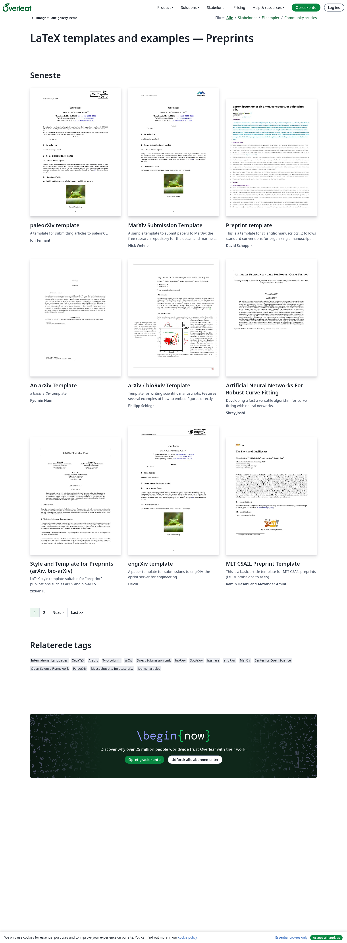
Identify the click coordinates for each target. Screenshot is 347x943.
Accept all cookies (326, 937)
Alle (229, 17)
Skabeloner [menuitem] (216, 7)
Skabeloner (247, 17)
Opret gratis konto (144, 759)
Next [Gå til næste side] (58, 612)
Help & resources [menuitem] (267, 7)
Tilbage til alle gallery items (54, 18)
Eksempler (271, 17)
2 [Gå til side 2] (44, 612)
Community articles (300, 17)
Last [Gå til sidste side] (77, 612)
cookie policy (187, 937)
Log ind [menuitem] (334, 7)
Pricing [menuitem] (239, 7)
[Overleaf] (17, 7)
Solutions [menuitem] (189, 7)
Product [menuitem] (164, 7)
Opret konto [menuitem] (306, 7)
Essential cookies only (291, 937)
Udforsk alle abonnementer (195, 759)
